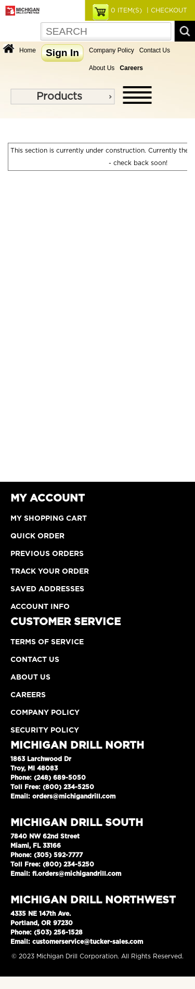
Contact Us (154, 50)
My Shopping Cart (48, 518)
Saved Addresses (47, 589)
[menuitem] (62, 96)
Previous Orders (47, 554)
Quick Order (37, 536)
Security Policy (44, 730)
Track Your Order (49, 571)
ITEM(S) (126, 10)
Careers (28, 695)
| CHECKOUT (166, 10)
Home (27, 50)
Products (59, 96)
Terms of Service (47, 642)
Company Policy (111, 50)
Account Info (40, 607)
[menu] (62, 96)
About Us (101, 68)
